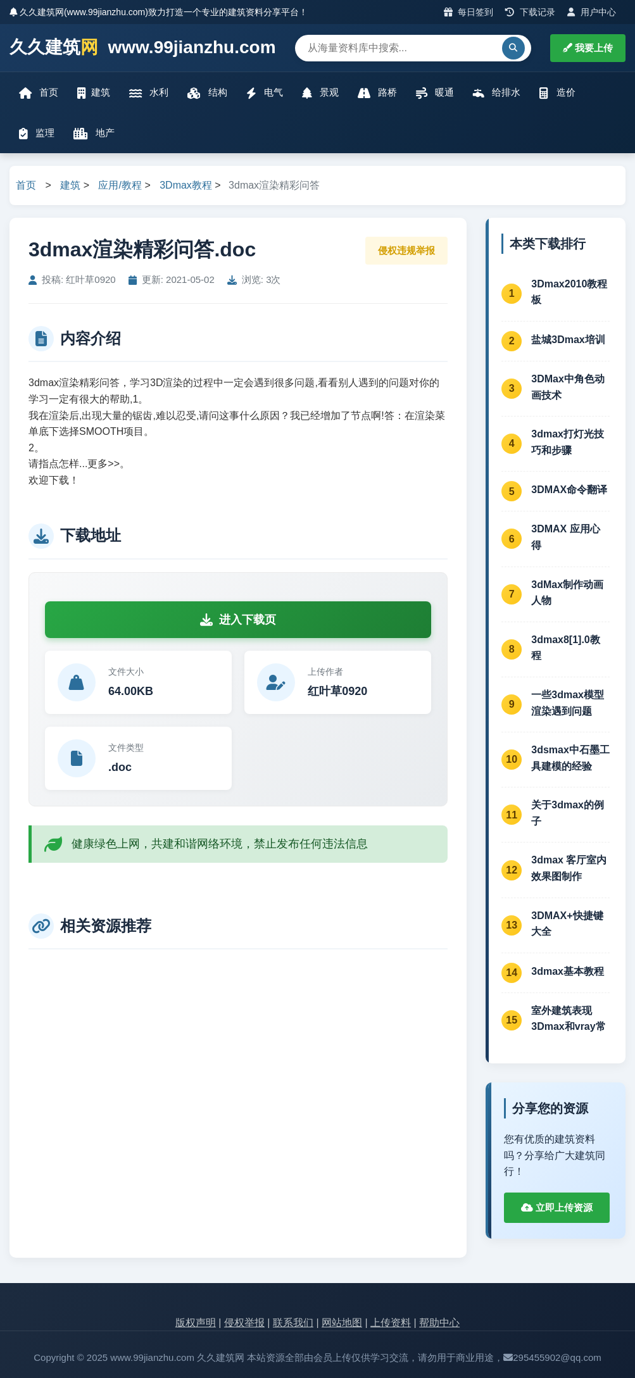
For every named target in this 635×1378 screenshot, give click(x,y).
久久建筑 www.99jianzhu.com (142, 48)
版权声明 (195, 1322)
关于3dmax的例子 (567, 813)
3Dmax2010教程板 (569, 292)
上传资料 (390, 1322)
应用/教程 (119, 185)
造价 (557, 93)
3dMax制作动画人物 (567, 592)
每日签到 (469, 12)
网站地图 (342, 1322)
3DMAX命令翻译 (569, 489)
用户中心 (591, 12)
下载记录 (530, 12)
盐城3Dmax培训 (568, 339)
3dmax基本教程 (567, 971)
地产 (94, 133)
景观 (320, 93)
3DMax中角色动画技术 (568, 387)
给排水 (496, 93)
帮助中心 (439, 1322)
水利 (148, 93)
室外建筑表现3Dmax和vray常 (568, 1018)
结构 (207, 93)
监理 (36, 133)
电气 (264, 93)
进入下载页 (238, 619)
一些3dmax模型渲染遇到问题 (567, 703)
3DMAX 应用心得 (565, 537)
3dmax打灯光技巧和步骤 (567, 442)
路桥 (377, 93)
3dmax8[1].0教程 (565, 647)
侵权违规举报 (406, 250)
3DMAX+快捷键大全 (567, 923)
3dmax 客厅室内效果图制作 (569, 868)
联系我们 (293, 1322)
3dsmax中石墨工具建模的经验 (570, 758)
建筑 (93, 93)
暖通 (435, 93)
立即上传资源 (557, 1207)
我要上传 (588, 47)
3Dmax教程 (186, 185)
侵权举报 (244, 1322)
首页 (38, 93)
